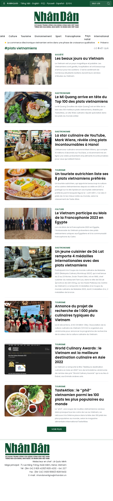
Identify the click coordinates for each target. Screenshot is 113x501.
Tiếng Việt (25, 3)
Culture (13, 36)
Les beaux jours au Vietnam (79, 58)
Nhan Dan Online (56, 19)
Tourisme (26, 36)
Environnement (43, 36)
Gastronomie (62, 93)
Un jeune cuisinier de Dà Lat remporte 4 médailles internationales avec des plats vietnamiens (79, 258)
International (101, 36)
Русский (50, 3)
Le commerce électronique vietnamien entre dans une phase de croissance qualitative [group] (51, 42)
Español (60, 3)
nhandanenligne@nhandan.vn (51, 475)
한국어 (69, 3)
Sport (58, 36)
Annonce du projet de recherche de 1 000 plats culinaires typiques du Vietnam (76, 313)
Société (59, 54)
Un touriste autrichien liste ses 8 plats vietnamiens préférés (81, 176)
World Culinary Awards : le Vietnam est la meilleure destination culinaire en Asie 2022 (80, 355)
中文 (43, 3)
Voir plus (57, 429)
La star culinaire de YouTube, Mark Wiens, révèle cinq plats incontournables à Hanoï (81, 140)
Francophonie (73, 36)
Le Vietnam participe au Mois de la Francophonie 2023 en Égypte (81, 218)
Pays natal (87, 37)
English (35, 3)
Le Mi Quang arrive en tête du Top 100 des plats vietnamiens (81, 99)
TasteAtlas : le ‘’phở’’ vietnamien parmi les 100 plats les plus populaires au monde (79, 397)
